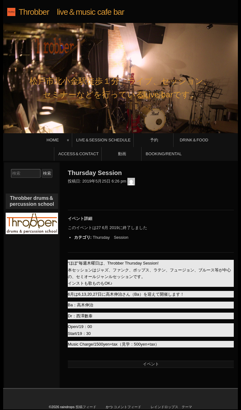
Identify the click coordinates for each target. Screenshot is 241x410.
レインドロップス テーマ (171, 389)
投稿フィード (86, 389)
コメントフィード (127, 389)
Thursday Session (110, 220)
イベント (151, 346)
